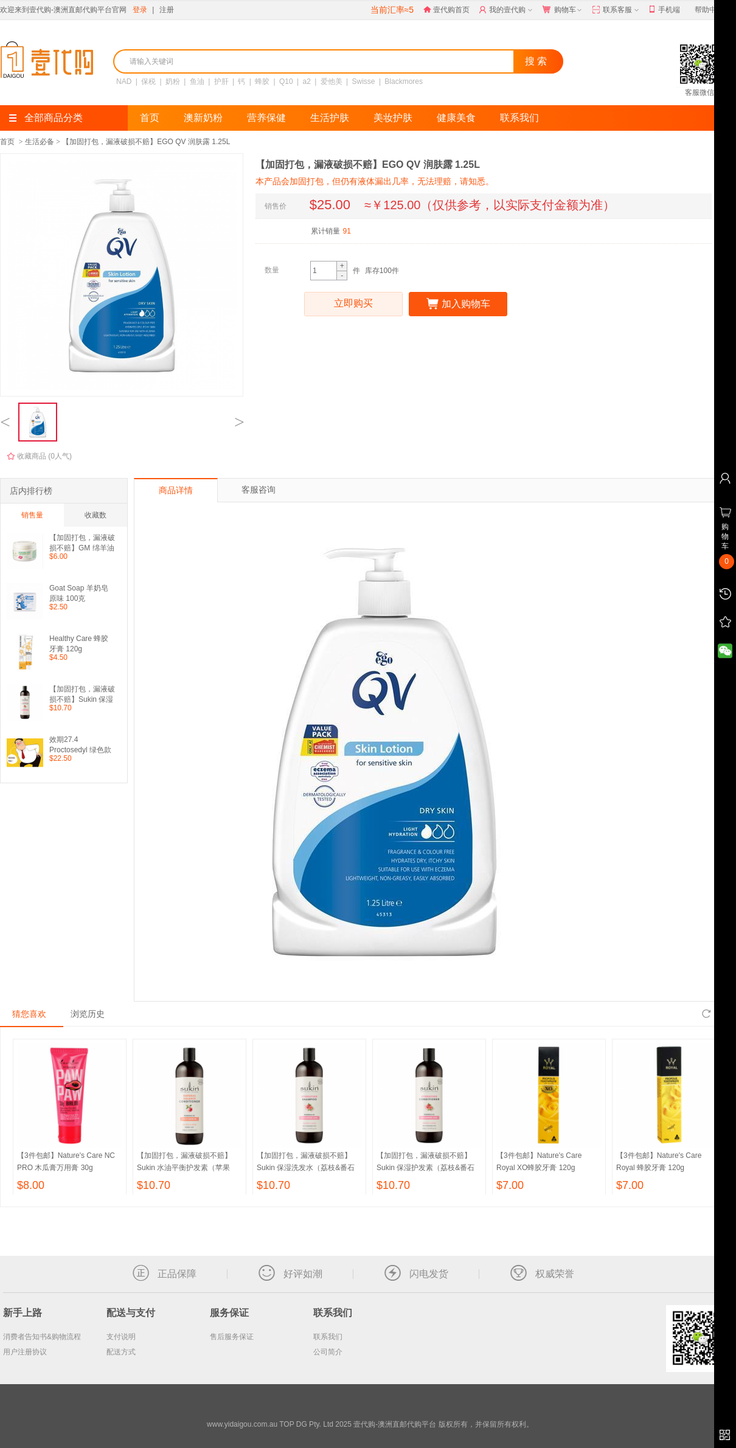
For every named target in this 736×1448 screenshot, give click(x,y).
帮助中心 (709, 9)
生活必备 (39, 141)
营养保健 (266, 118)
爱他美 (331, 81)
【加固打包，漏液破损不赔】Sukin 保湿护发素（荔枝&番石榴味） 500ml (82, 694)
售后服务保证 (232, 1336)
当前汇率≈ (392, 10)
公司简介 (327, 1352)
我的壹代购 (507, 10)
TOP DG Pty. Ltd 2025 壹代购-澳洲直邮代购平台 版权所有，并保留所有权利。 (406, 1424)
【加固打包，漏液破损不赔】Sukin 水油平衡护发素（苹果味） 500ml (184, 1167)
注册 (166, 9)
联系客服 (616, 10)
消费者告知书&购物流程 (42, 1336)
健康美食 (456, 118)
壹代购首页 (446, 9)
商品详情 (176, 490)
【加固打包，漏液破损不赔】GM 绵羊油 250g (82, 542)
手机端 (664, 10)
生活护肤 (329, 118)
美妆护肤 (392, 118)
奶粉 (172, 81)
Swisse (363, 81)
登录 (140, 9)
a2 (307, 81)
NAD (123, 81)
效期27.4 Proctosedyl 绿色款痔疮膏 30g (80, 744)
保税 (148, 81)
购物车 (563, 10)
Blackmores (403, 81)
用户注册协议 (25, 1352)
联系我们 (519, 118)
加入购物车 (458, 304)
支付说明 (121, 1336)
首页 (149, 118)
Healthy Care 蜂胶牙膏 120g (78, 643)
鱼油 (197, 81)
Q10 (286, 81)
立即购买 (353, 304)
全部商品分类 (46, 118)
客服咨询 (258, 489)
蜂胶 (262, 81)
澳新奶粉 (203, 118)
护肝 (221, 81)
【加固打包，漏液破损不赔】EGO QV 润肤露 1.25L (146, 141)
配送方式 (121, 1352)
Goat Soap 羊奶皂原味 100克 (78, 593)
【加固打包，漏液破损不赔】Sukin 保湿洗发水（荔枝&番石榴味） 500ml (306, 1167)
